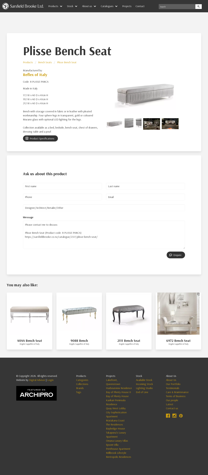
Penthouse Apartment (118, 448)
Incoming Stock (144, 384)
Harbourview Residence (119, 388)
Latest (169, 404)
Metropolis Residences (118, 456)
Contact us (172, 408)
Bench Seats (45, 62)
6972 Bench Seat (178, 340)
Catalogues (107, 6)
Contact (140, 6)
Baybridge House (115, 428)
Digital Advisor (37, 380)
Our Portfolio (173, 384)
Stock (70, 6)
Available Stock (144, 380)
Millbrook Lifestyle (116, 452)
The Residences (114, 424)
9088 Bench (79, 340)
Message (28, 217)
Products (53, 6)
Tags (78, 392)
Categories (82, 380)
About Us (171, 380)
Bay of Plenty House (117, 396)
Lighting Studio (144, 388)
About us (87, 6)
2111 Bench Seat (128, 340)
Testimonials (172, 388)
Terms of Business (176, 396)
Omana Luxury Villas (117, 440)
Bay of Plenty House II (118, 392)
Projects (127, 6)
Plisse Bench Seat (66, 62)
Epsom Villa (112, 444)
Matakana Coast (115, 420)
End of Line (142, 392)
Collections (82, 384)
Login (50, 380)
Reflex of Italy (35, 74)
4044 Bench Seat (29, 340)
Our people (172, 400)
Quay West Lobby (116, 408)
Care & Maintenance (177, 392)
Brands (80, 388)
